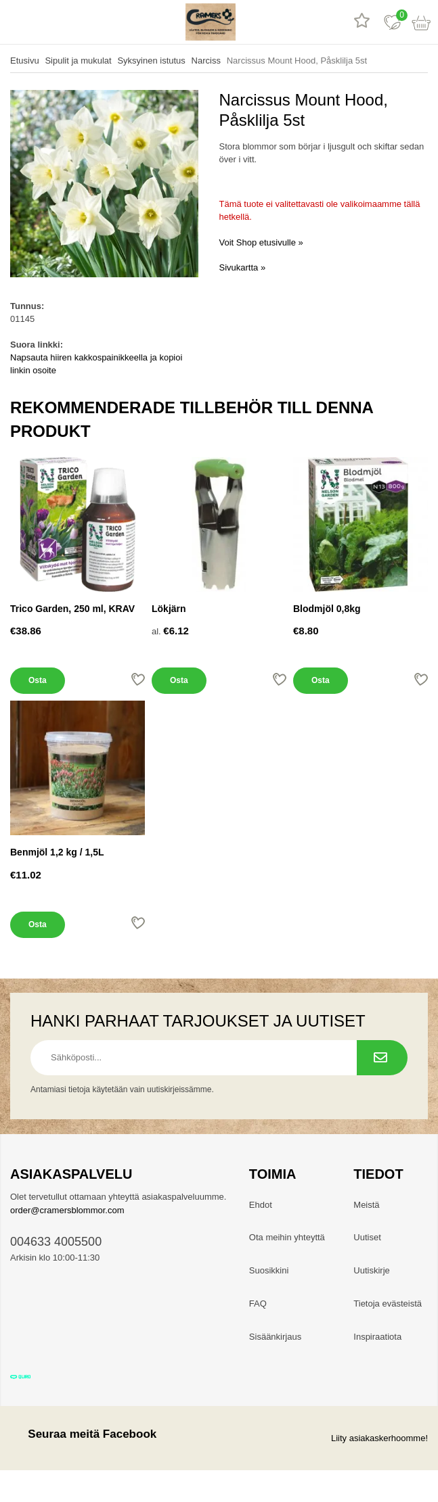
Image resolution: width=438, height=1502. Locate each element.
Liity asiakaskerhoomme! (379, 1438)
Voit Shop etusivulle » (261, 242)
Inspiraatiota (377, 1337)
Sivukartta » (242, 267)
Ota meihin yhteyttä (287, 1237)
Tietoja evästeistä (387, 1303)
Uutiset (366, 1237)
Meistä (366, 1205)
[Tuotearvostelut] (362, 22)
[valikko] (15, 22)
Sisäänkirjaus (275, 1337)
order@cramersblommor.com (67, 1210)
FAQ (258, 1303)
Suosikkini (269, 1270)
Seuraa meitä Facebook (83, 1434)
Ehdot (260, 1205)
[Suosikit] (392, 22)
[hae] (45, 22)
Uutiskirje (371, 1270)
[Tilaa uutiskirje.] (382, 1057)
